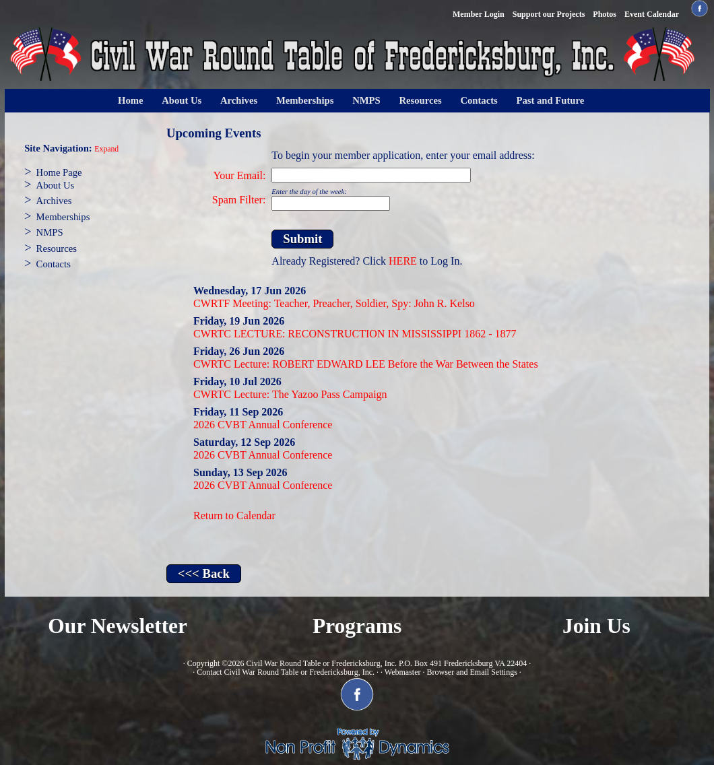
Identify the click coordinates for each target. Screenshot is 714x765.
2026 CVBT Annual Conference (262, 424)
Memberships (305, 100)
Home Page (59, 172)
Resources (420, 100)
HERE (403, 261)
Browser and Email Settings (471, 672)
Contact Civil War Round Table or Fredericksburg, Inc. (286, 672)
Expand (106, 149)
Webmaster (403, 672)
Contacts (478, 100)
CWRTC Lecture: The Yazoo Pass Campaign (290, 394)
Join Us (596, 626)
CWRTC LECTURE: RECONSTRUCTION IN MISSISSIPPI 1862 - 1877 (355, 333)
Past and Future (551, 100)
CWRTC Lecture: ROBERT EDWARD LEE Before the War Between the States (365, 364)
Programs (357, 626)
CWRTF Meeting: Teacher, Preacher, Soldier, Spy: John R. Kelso (334, 303)
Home (130, 100)
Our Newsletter (117, 626)
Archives (238, 100)
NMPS (366, 100)
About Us (181, 100)
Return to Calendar (234, 515)
